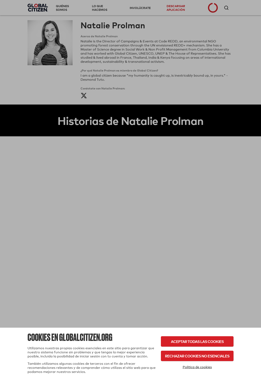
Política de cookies (197, 367)
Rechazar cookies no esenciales (197, 355)
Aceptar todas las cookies (197, 341)
